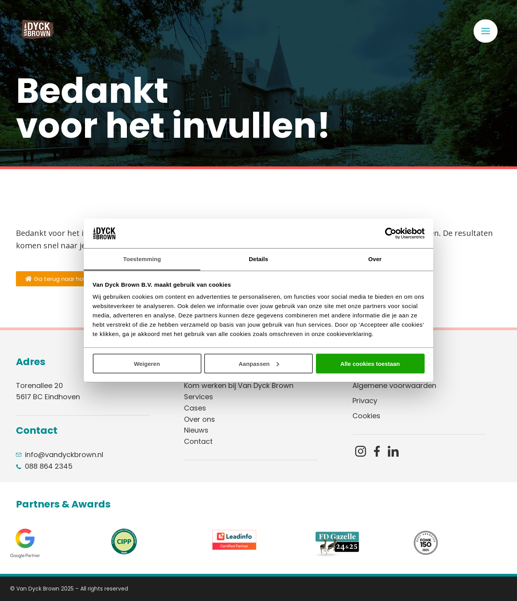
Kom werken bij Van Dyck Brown (238, 385)
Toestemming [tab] (142, 259)
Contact (198, 441)
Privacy (364, 400)
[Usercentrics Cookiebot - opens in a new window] (391, 233)
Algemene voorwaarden (394, 385)
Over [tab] (375, 259)
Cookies (366, 416)
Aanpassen (259, 363)
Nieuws (196, 430)
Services (198, 397)
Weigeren (147, 363)
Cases (195, 408)
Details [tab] (258, 259)
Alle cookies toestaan (370, 363)
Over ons (199, 419)
